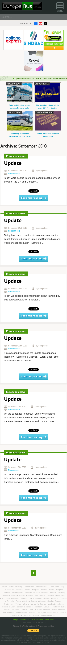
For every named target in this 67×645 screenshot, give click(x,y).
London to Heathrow (56, 604)
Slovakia (34, 601)
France (53, 592)
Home (5, 587)
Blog (62, 587)
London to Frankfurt (47, 615)
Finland (45, 592)
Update (13, 163)
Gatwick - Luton (27, 610)
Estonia (37, 592)
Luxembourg (61, 595)
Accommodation (42, 587)
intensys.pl (42, 622)
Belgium (35, 590)
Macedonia (6, 598)
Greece (14, 595)
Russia (19, 601)
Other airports (7, 612)
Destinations (29, 587)
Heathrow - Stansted (11, 610)
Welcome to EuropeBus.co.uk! (22, 6)
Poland (55, 598)
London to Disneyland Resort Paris (43, 612)
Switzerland (9, 604)
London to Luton (9, 607)
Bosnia (52, 590)
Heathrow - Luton (59, 607)
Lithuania (51, 595)
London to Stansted (25, 607)
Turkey (18, 604)
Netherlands (38, 598)
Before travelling (15, 587)
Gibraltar (5, 595)
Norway (47, 598)
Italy (37, 595)
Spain (50, 601)
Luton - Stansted (58, 610)
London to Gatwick (38, 604)
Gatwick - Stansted (42, 610)
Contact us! (10, 590)
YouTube (40, 23)
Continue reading (31, 198)
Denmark (29, 592)
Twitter (45, 23)
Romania (10, 601)
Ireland (30, 595)
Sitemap (16, 626)
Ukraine (26, 604)
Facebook (36, 23)
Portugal (63, 598)
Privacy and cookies (46, 626)
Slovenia (43, 601)
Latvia (42, 595)
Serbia (26, 601)
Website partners (28, 626)
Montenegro (26, 598)
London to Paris (21, 612)
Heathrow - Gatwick (42, 607)
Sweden (58, 601)
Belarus (44, 590)
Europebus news (15, 156)
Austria (28, 590)
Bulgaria (59, 590)
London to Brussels (30, 615)
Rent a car (54, 587)
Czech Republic (17, 592)
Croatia (6, 592)
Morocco (16, 598)
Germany (61, 592)
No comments (14, 174)
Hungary (22, 595)
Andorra (19, 590)
